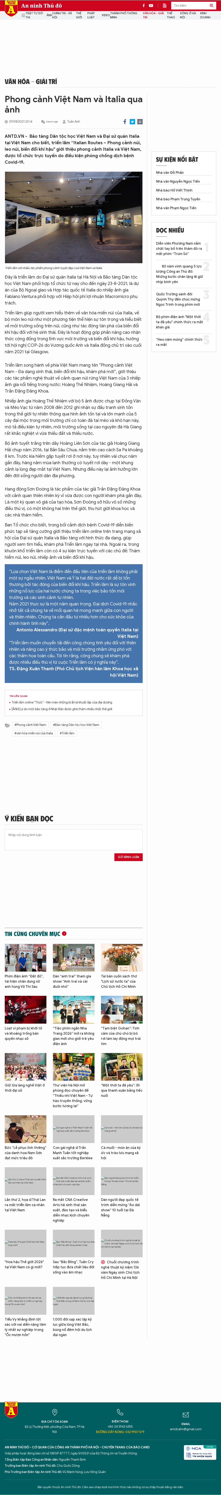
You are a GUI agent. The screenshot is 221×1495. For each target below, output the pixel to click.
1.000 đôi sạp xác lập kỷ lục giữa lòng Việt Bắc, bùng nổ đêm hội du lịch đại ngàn (72, 1327)
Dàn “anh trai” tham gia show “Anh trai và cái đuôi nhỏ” (72, 981)
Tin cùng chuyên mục (32, 934)
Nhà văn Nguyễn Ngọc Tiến (178, 181)
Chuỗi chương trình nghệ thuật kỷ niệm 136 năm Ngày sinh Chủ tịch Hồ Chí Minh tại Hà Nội (120, 1270)
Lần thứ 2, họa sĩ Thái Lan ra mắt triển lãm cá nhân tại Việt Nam (25, 1205)
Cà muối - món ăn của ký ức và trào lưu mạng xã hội (121, 1153)
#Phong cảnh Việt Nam (30, 725)
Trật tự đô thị (34, 15)
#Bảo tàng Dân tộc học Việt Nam (76, 725)
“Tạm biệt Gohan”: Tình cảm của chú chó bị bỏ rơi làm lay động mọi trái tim (121, 1036)
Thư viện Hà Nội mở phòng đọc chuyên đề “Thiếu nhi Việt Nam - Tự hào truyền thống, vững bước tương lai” (73, 1095)
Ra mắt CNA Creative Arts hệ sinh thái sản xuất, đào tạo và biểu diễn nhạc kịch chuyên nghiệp (71, 1210)
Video (106, 15)
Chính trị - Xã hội (62, 15)
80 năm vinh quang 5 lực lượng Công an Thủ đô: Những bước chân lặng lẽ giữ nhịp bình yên (179, 274)
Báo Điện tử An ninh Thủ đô (11, 8)
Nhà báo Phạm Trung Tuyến (178, 199)
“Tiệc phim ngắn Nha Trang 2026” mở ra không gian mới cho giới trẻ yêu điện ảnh (73, 1036)
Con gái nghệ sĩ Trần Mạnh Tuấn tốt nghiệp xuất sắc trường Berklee (73, 1153)
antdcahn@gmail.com (186, 1429)
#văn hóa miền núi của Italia (33, 733)
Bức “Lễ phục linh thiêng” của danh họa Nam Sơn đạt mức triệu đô (25, 1153)
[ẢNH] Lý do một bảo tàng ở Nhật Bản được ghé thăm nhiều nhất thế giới (62, 709)
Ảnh (49, 15)
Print (140, 121)
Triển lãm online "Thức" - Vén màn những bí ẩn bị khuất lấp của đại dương (62, 702)
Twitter (132, 121)
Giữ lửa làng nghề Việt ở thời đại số (25, 1088)
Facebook (125, 121)
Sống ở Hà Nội (188, 15)
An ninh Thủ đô (41, 5)
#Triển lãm (67, 733)
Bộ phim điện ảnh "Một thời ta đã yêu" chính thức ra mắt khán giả (179, 322)
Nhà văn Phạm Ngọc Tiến (176, 208)
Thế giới (79, 15)
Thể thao (171, 15)
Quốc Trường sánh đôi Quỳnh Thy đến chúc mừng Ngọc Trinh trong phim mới (178, 299)
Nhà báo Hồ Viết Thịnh (174, 190)
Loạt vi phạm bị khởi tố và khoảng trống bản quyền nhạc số (23, 1033)
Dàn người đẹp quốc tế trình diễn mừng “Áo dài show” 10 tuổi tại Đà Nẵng (120, 1208)
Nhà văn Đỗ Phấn (170, 173)
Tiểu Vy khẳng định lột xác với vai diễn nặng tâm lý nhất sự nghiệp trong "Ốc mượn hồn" (25, 1327)
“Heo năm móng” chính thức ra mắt (179, 342)
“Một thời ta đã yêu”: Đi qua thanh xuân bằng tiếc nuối (121, 1090)
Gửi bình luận (128, 857)
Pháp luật (91, 15)
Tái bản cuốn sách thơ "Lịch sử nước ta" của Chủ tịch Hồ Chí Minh (119, 981)
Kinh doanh (205, 15)
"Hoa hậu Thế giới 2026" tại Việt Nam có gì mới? (24, 1264)
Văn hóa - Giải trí (153, 15)
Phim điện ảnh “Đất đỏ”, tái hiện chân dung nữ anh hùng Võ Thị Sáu (24, 981)
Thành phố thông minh (123, 15)
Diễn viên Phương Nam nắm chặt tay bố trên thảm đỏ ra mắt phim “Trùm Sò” (179, 248)
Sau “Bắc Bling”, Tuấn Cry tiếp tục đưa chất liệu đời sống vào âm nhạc (73, 1267)
